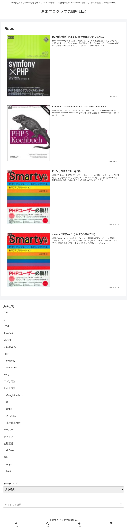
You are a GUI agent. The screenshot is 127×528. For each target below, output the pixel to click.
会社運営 (8, 443)
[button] (121, 504)
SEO (8, 402)
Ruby (6, 374)
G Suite (10, 450)
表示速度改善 (13, 423)
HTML (7, 326)
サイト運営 (9, 388)
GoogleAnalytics (14, 395)
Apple (9, 464)
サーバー (8, 430)
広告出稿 (11, 416)
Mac (8, 471)
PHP (6, 354)
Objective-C (10, 347)
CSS (6, 312)
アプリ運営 (9, 381)
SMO (9, 409)
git (5, 319)
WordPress (12, 368)
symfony (10, 361)
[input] (63, 505)
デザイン (8, 437)
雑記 (6, 457)
